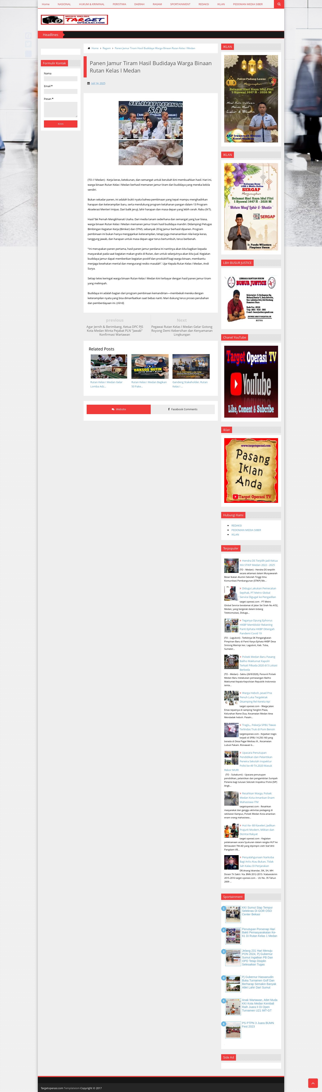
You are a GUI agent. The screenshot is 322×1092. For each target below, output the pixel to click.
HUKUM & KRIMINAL (92, 4)
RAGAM (157, 4)
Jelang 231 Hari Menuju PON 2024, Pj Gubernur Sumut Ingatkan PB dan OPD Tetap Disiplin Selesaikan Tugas (257, 957)
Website (119, 409)
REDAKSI (204, 4)
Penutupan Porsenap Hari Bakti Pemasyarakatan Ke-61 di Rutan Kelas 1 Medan (259, 932)
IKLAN (221, 4)
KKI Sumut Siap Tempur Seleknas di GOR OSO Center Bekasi (257, 911)
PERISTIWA (119, 4)
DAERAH (139, 4)
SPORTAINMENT (180, 4)
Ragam (107, 48)
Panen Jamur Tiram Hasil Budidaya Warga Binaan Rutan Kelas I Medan (155, 48)
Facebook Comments (182, 409)
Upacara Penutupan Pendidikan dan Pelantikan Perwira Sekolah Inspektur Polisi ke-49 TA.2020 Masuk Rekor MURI (248, 761)
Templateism (72, 1088)
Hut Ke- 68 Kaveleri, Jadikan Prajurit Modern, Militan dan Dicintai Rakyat (257, 830)
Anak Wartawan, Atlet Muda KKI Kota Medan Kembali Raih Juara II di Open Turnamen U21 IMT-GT (259, 1005)
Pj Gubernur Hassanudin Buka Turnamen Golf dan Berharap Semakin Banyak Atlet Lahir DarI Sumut (259, 982)
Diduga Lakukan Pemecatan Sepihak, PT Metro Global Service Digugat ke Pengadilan (258, 592)
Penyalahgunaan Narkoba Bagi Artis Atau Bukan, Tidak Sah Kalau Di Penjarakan (257, 861)
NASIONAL (64, 4)
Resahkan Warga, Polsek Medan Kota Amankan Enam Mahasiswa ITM (257, 797)
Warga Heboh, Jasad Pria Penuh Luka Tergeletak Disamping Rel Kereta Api (256, 697)
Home (45, 4)
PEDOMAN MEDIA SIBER (248, 4)
